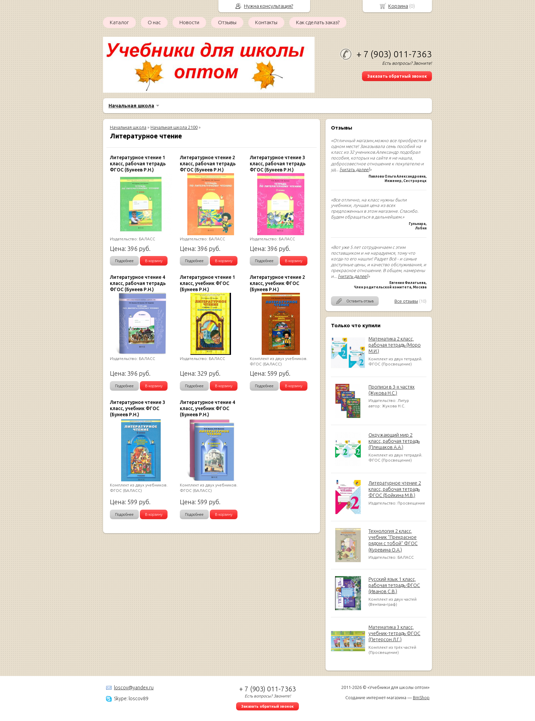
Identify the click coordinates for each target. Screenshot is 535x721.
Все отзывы (406, 301)
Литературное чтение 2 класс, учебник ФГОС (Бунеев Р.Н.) (277, 283)
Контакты (266, 22)
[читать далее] (354, 169)
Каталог (119, 22)
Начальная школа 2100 (174, 127)
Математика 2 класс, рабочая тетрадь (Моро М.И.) (394, 345)
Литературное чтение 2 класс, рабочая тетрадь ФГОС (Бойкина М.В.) (394, 489)
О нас (154, 22)
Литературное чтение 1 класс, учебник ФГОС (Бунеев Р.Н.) (207, 283)
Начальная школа (131, 105)
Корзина (398, 6)
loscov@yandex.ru (134, 687)
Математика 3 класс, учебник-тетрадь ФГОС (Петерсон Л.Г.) (394, 633)
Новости (189, 22)
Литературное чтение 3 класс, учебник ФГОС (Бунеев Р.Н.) (137, 408)
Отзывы (227, 22)
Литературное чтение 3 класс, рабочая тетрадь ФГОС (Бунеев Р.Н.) (278, 163)
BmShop (421, 697)
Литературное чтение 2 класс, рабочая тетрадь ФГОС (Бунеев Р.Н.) (208, 163)
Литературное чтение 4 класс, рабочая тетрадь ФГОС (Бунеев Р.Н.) (138, 283)
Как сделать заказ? (317, 22)
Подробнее (124, 261)
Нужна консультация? (268, 6)
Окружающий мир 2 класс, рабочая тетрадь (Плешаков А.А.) (394, 441)
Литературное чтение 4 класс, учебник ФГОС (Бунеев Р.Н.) (207, 408)
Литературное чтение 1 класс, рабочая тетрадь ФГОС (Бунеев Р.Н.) (138, 163)
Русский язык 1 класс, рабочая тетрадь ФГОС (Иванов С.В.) (394, 585)
